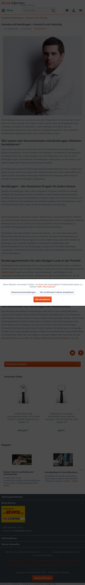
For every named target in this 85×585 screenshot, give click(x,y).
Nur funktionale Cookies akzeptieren (57, 292)
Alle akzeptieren (42, 299)
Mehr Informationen (46, 287)
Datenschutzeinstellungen (23, 292)
